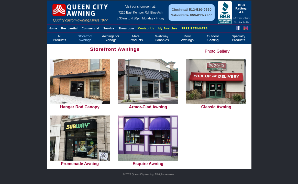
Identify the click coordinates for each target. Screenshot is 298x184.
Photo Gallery (217, 51)
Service (108, 28)
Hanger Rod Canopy (80, 84)
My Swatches (168, 28)
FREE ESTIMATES (195, 28)
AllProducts (59, 38)
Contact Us (146, 28)
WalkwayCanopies (162, 38)
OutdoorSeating (213, 38)
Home (53, 28)
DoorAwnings (187, 38)
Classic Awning (216, 84)
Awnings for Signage (110, 38)
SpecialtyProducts (238, 38)
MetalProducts (136, 38)
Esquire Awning (148, 141)
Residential (69, 28)
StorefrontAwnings (85, 38)
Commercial (90, 28)
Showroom (126, 28)
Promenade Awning (80, 141)
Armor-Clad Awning (148, 84)
